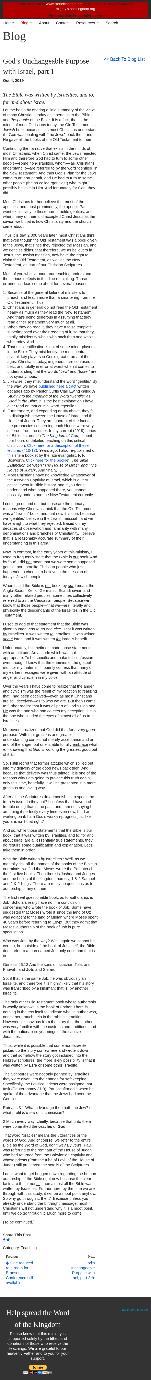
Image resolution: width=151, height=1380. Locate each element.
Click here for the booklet (47, 460)
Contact (63, 23)
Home (8, 23)
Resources (85, 23)
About (44, 23)
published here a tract (57, 386)
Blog (24, 23)
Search (112, 23)
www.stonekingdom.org (64, 4)
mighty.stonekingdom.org (75, 9)
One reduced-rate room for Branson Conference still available (20, 1273)
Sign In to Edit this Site (135, 1310)
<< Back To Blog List (124, 59)
